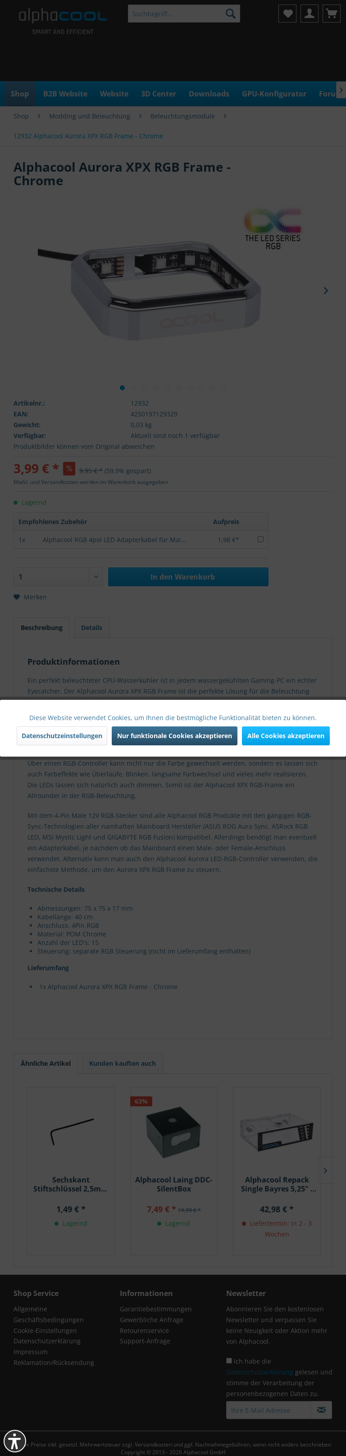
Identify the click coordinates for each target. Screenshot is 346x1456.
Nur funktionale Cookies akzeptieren (174, 735)
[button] (15, 1441)
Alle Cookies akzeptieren (285, 735)
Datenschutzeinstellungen (62, 735)
